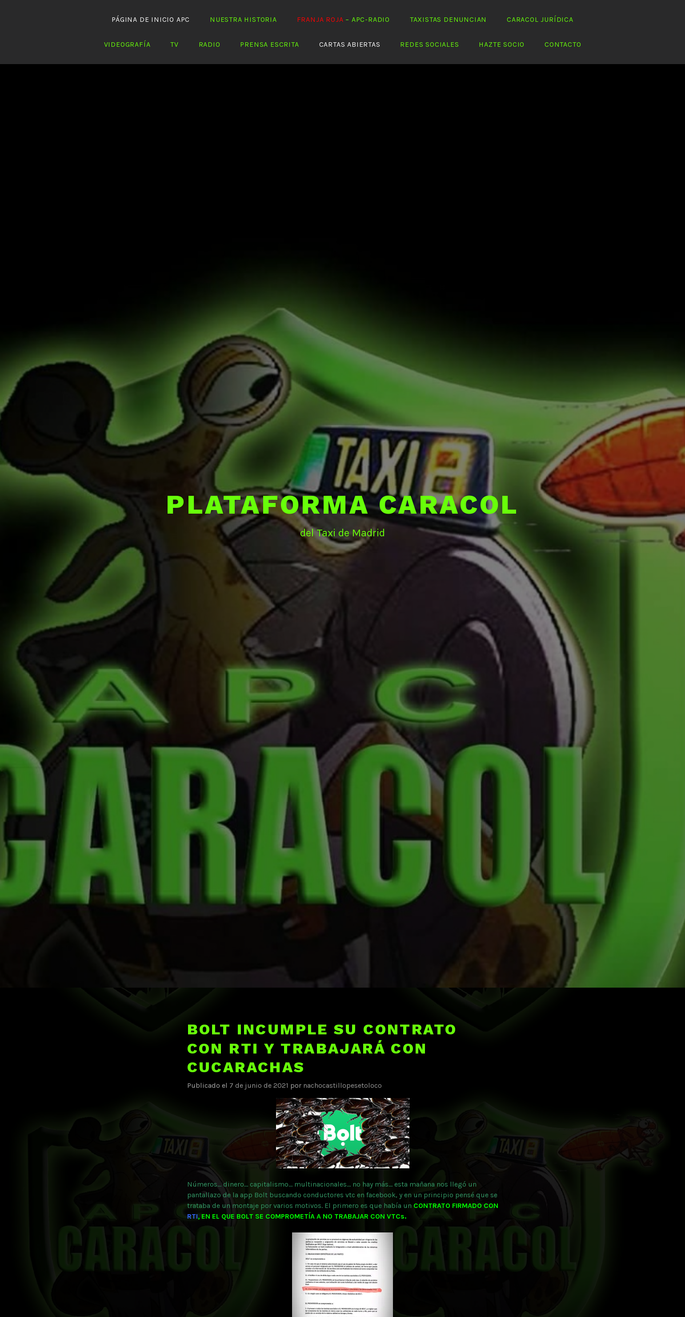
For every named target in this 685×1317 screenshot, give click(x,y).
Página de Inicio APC (151, 19)
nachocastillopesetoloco (342, 1085)
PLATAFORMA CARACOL (342, 504)
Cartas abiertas (350, 44)
